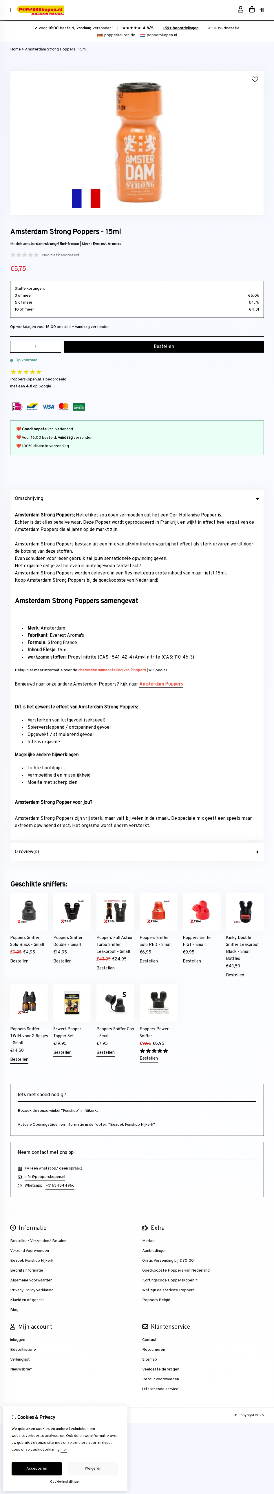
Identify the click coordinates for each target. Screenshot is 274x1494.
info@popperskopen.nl (45, 844)
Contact (149, 1007)
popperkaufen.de (116, 35)
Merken (149, 908)
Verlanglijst (20, 1027)
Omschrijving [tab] (137, 499)
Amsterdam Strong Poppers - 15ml (56, 49)
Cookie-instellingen (65, 1482)
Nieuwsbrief (21, 1037)
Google (45, 386)
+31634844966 (59, 853)
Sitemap (149, 1027)
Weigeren (93, 1468)
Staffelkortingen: (30, 288)
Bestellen (19, 629)
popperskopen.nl (158, 35)
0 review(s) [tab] (137, 519)
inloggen (17, 1007)
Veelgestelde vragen (160, 1037)
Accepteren (36, 1468)
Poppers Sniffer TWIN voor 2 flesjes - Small (29, 704)
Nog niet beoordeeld (60, 255)
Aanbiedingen (154, 918)
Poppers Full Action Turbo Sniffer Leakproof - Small (115, 612)
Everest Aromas (107, 244)
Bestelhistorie (23, 1017)
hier (64, 1450)
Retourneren (153, 1017)
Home (15, 49)
